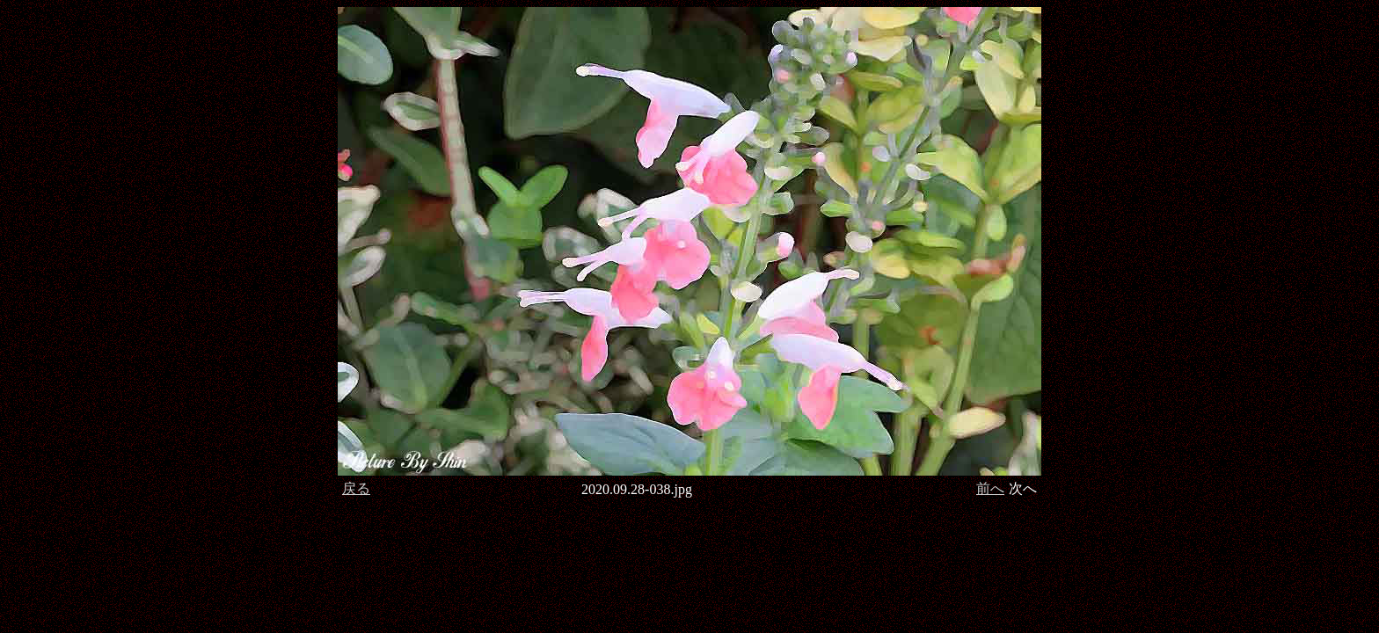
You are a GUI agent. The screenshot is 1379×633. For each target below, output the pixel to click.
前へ (990, 488)
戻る (356, 488)
